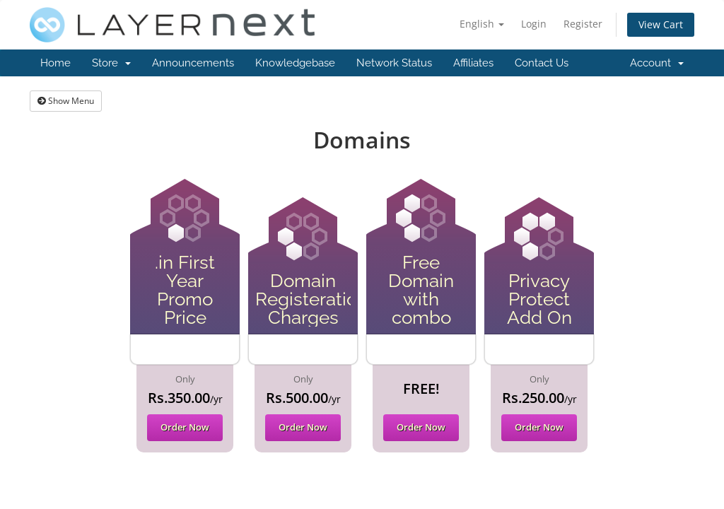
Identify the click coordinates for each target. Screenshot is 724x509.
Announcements (193, 63)
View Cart (660, 24)
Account (657, 63)
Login (534, 23)
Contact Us (541, 63)
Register (583, 23)
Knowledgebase (295, 63)
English (482, 23)
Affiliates (473, 63)
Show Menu (65, 101)
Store (111, 63)
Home (55, 63)
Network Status (394, 63)
